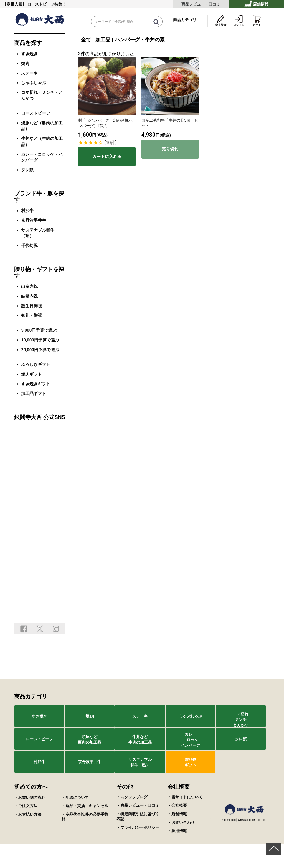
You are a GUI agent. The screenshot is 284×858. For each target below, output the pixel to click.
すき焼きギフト (35, 383)
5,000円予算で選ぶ (39, 330)
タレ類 (27, 169)
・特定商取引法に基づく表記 (137, 816)
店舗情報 (256, 3)
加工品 (102, 39)
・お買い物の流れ (29, 797)
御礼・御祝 (31, 315)
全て (86, 39)
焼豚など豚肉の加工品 (89, 739)
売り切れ (170, 149)
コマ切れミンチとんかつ (240, 719)
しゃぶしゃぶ (33, 82)
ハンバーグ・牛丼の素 (140, 39)
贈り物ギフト (190, 762)
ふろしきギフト (35, 364)
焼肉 (25, 63)
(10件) (110, 142)
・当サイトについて (185, 797)
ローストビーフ (35, 113)
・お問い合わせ (181, 822)
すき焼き (29, 53)
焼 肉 (89, 716)
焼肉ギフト (31, 374)
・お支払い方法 (27, 814)
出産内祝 (29, 286)
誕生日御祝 (31, 305)
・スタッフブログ (132, 797)
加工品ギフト (33, 393)
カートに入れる (106, 156)
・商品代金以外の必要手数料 (85, 817)
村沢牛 (27, 210)
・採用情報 (177, 831)
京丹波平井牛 (33, 220)
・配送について (75, 797)
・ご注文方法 (25, 806)
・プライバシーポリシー (137, 827)
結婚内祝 (29, 296)
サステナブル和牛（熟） (140, 762)
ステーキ (29, 73)
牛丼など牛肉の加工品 (140, 739)
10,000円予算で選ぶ (40, 340)
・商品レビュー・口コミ (137, 805)
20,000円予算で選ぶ (40, 349)
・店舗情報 (177, 814)
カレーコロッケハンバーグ (190, 740)
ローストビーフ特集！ (46, 4)
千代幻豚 (29, 245)
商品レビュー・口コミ (200, 4)
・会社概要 (177, 805)
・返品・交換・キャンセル (85, 806)
